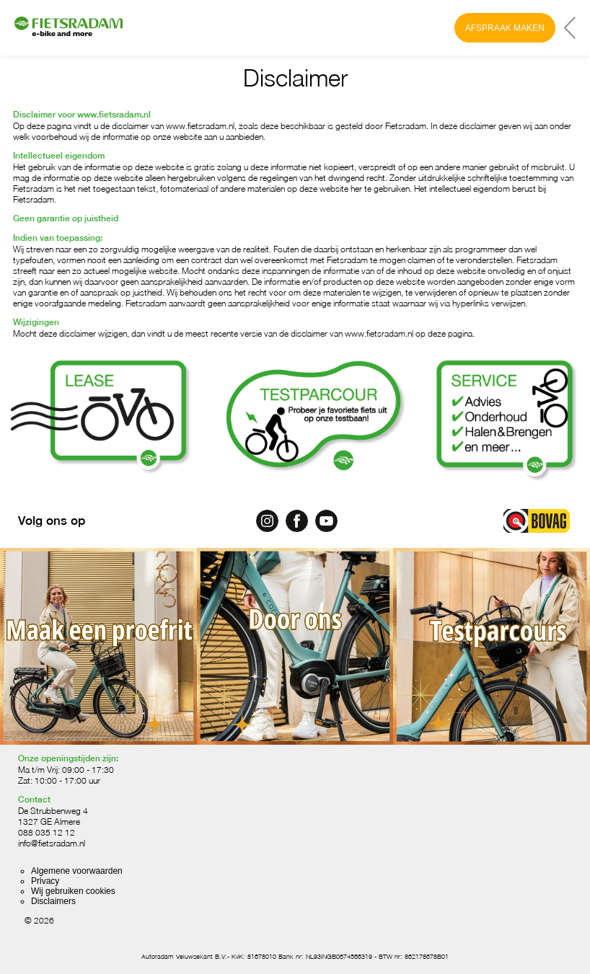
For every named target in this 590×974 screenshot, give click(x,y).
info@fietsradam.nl (51, 843)
